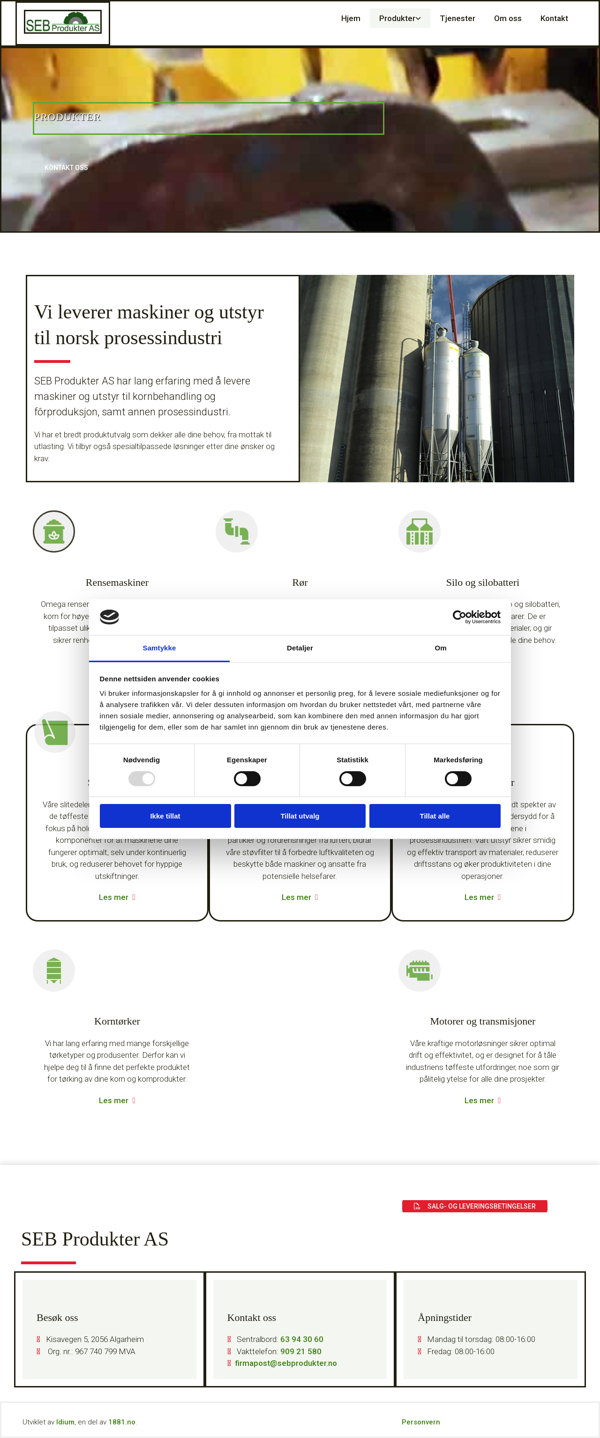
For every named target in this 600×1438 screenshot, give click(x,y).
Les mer (113, 897)
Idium (65, 1422)
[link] (400, 18)
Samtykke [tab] (159, 648)
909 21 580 (301, 1351)
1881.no (121, 1422)
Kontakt (554, 18)
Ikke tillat (165, 816)
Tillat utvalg (299, 816)
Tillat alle (435, 816)
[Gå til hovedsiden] (63, 31)
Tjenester (457, 18)
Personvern (421, 1422)
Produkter (397, 18)
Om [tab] (440, 648)
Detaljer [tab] (300, 648)
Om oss (508, 18)
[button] (66, 167)
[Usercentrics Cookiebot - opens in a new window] (460, 617)
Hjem (350, 18)
